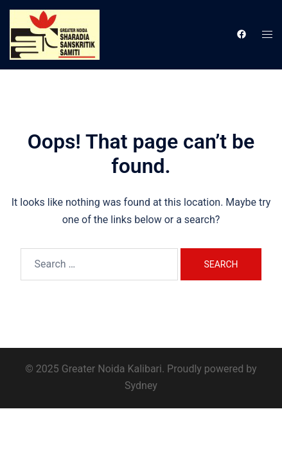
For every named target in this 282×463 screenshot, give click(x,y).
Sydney (141, 385)
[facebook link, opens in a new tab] (241, 34)
